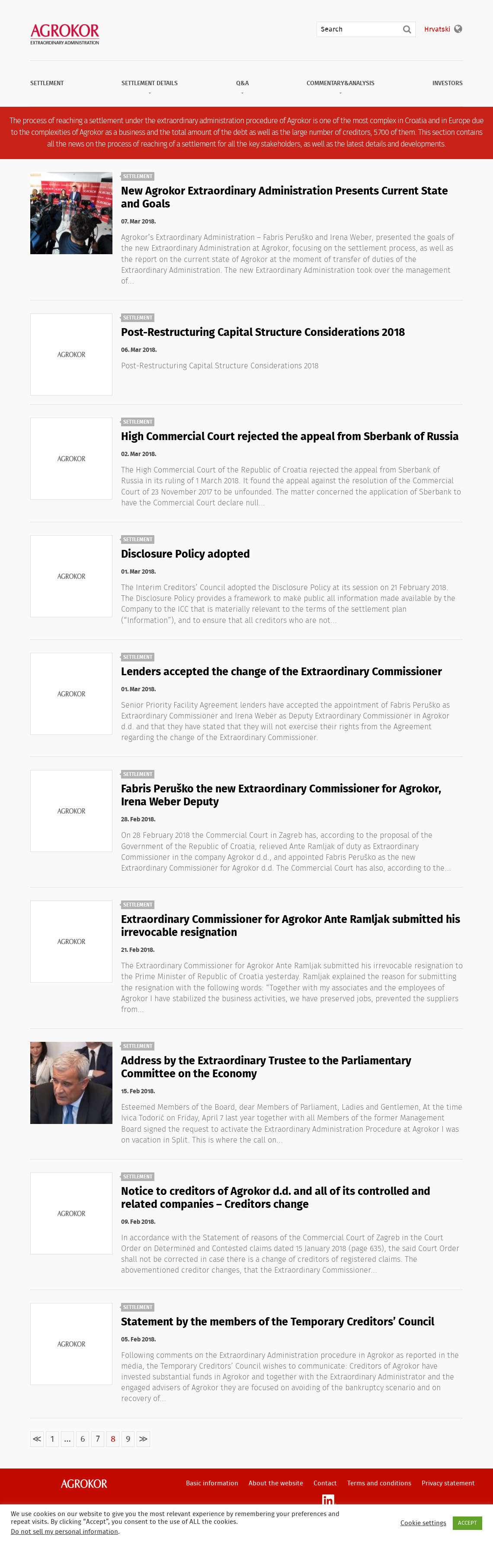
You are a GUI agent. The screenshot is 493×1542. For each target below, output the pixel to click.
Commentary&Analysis (341, 83)
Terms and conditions (379, 1483)
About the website (276, 1483)
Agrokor (84, 1483)
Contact (325, 1483)
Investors (447, 83)
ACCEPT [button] (467, 1523)
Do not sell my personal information (64, 1532)
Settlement (47, 83)
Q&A (242, 83)
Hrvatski (437, 29)
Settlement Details (150, 83)
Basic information (212, 1483)
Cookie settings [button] (423, 1523)
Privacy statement (448, 1483)
